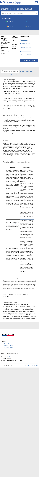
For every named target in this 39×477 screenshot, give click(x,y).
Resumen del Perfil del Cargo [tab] (10, 71)
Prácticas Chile (7, 349)
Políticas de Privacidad (29, 366)
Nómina (10, 26)
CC (37, 366)
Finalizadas (29, 26)
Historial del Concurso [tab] (26, 71)
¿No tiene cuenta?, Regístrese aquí (29, 64)
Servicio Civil (7, 344)
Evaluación (29, 22)
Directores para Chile (9, 347)
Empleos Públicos (8, 345)
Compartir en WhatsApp (26, 54)
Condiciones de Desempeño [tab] (9, 74)
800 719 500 (10, 356)
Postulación (10, 22)
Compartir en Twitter (25, 43)
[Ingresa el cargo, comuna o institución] (18, 13)
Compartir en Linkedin (25, 51)
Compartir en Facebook (26, 47)
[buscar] (36, 13)
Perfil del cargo (24, 40)
